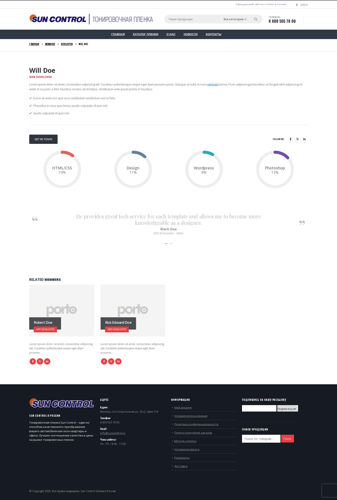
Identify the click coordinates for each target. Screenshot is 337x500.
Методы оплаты (185, 441)
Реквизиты (182, 458)
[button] (166, 243)
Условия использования (190, 416)
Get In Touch (43, 139)
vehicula (212, 84)
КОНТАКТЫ (213, 34)
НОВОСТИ (191, 34)
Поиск (287, 439)
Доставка (180, 466)
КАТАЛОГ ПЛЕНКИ (145, 34)
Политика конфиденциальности (196, 424)
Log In (301, 4)
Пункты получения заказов (193, 433)
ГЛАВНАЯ (118, 34)
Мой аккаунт (183, 407)
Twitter (297, 139)
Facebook (291, 139)
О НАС (170, 34)
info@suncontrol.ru (112, 433)
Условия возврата (186, 449)
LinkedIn (304, 139)
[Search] (256, 19)
